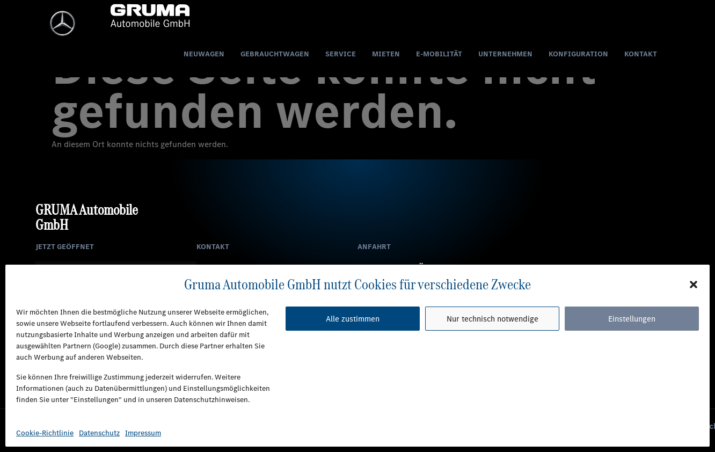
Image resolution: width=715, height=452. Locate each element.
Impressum (143, 433)
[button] (693, 284)
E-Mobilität (439, 55)
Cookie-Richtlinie (45, 433)
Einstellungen (631, 319)
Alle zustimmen (353, 319)
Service (340, 55)
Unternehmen (505, 55)
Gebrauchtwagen (274, 55)
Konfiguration (578, 55)
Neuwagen (204, 55)
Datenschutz (99, 433)
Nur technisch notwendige (492, 319)
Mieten (386, 55)
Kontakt (640, 55)
